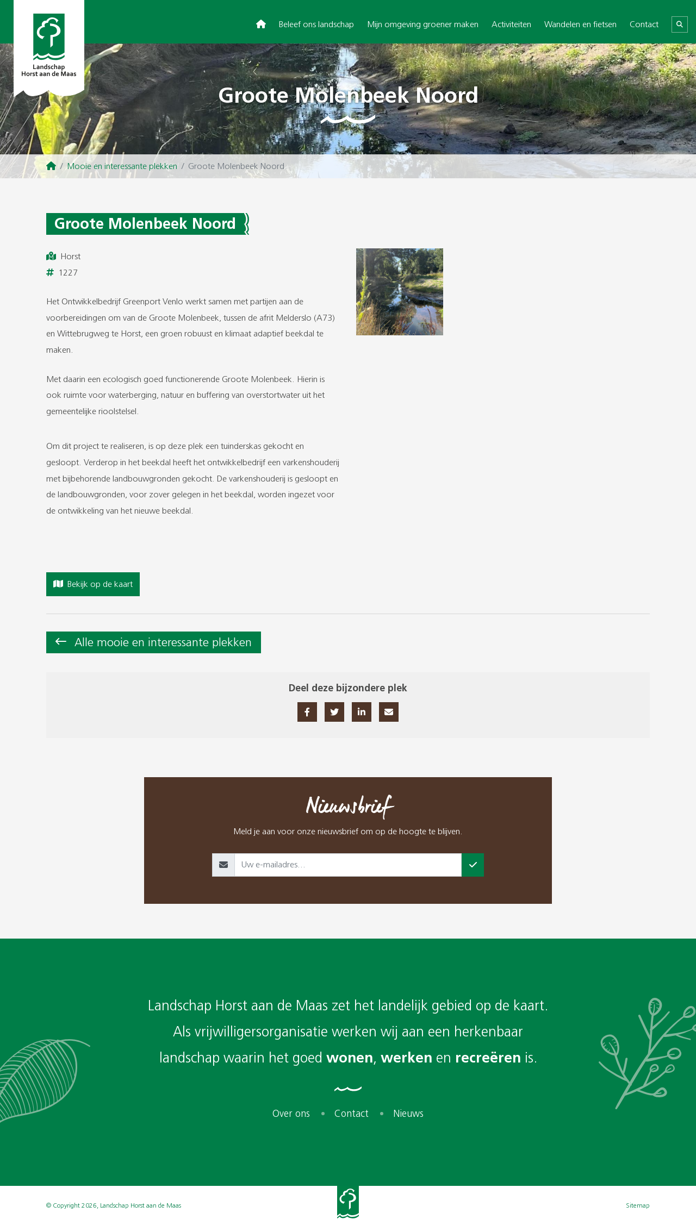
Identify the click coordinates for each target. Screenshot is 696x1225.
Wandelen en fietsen (580, 24)
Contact (644, 24)
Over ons (291, 1114)
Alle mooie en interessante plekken (163, 642)
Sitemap (638, 1205)
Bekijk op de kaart (93, 584)
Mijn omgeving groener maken (422, 24)
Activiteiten (511, 24)
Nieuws (408, 1114)
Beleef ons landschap (316, 24)
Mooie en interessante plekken (122, 166)
